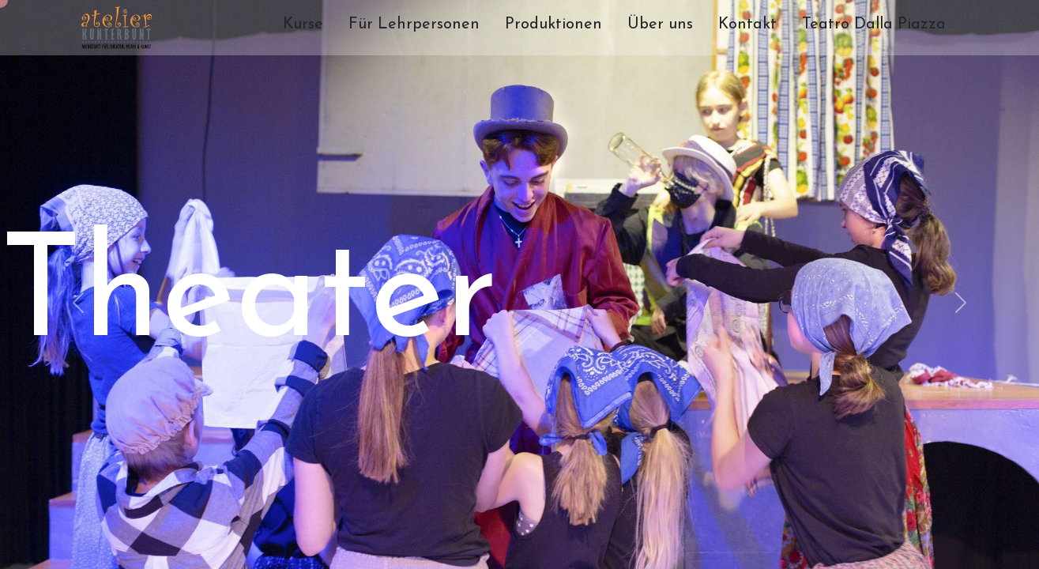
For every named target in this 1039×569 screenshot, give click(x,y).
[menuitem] (303, 27)
